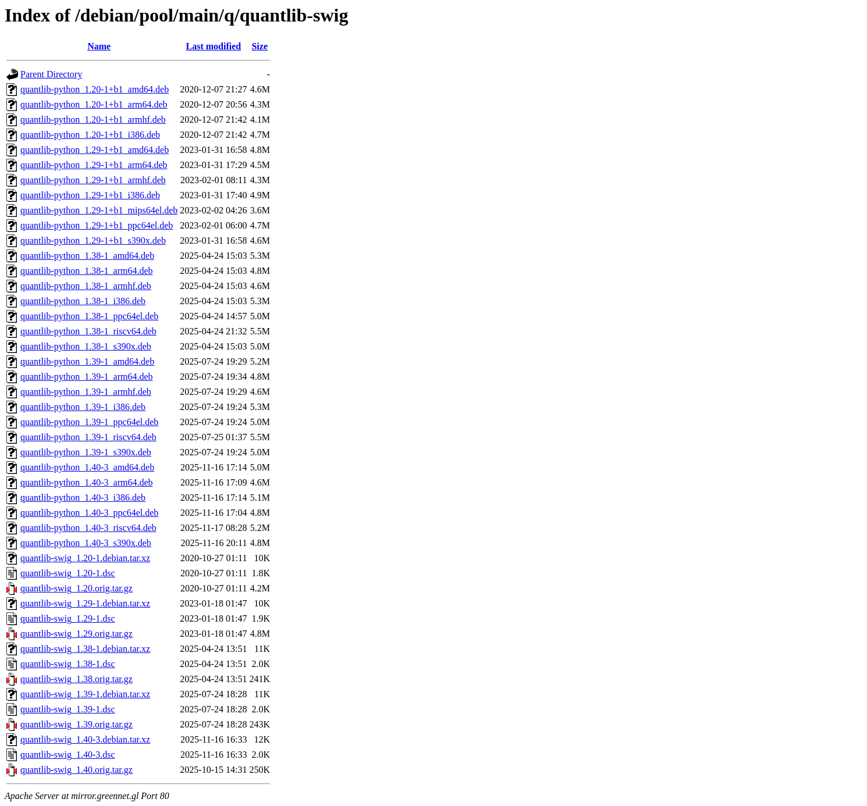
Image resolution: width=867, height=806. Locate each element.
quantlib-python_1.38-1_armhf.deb (85, 286)
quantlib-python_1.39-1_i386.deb (82, 407)
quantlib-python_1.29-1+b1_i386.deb (90, 195)
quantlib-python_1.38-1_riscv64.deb (88, 331)
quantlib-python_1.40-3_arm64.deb (86, 482)
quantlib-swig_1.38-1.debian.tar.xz (85, 649)
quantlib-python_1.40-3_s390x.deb (85, 543)
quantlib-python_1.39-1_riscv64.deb (88, 437)
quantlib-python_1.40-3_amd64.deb (87, 467)
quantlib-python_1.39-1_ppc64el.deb (89, 422)
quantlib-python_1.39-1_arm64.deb (86, 376)
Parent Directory (51, 74)
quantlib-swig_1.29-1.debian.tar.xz (85, 603)
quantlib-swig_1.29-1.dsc (67, 618)
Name (99, 46)
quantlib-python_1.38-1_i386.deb (82, 301)
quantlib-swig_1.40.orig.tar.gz (76, 770)
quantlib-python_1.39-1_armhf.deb (85, 392)
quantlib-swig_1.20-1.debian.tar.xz (85, 558)
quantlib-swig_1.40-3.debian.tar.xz (85, 739)
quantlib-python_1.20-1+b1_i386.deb (90, 135)
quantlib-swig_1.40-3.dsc (67, 754)
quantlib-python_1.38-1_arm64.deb (86, 271)
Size (259, 46)
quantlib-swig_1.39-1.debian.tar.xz (85, 694)
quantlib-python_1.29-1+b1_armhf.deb (93, 180)
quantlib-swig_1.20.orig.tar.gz (76, 588)
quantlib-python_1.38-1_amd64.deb (87, 256)
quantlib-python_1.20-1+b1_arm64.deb (94, 104)
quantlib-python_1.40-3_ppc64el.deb (89, 513)
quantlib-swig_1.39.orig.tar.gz (76, 724)
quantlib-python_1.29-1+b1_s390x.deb (93, 240)
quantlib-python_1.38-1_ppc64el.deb (89, 316)
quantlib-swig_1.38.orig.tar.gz (76, 679)
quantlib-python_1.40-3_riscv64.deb (88, 528)
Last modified (213, 46)
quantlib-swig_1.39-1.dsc (67, 709)
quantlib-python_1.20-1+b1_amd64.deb (94, 89)
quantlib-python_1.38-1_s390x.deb (85, 346)
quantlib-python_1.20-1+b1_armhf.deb (93, 119)
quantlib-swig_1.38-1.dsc (67, 664)
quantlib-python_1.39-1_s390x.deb (85, 452)
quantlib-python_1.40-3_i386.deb (82, 497)
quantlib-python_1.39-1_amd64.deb (87, 361)
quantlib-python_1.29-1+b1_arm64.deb (94, 165)
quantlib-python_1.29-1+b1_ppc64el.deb (96, 225)
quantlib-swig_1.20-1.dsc (67, 573)
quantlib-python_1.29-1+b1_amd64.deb (94, 150)
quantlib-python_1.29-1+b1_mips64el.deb (98, 210)
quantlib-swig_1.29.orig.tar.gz (76, 634)
